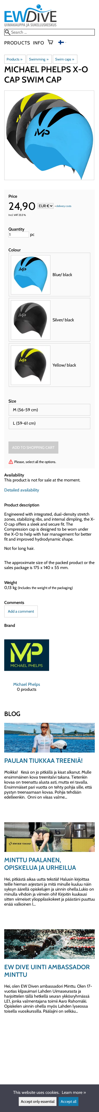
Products (17, 42)
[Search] (49, 32)
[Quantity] (18, 234)
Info (38, 42)
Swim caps (64, 59)
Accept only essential (37, 1101)
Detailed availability (21, 490)
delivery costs (63, 206)
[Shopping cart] (52, 42)
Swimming (38, 59)
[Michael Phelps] (26, 667)
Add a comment (21, 611)
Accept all (68, 1101)
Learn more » (74, 1092)
